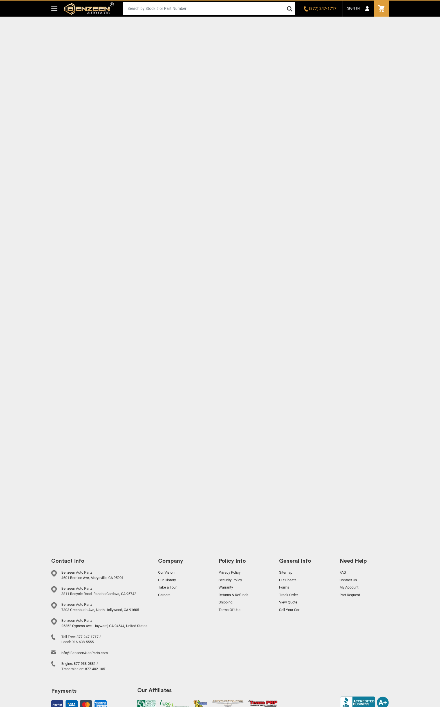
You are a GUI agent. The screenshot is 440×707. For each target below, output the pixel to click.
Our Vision (166, 572)
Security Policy (230, 580)
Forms (284, 587)
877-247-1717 (87, 637)
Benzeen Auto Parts (89, 8)
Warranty (226, 587)
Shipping (225, 602)
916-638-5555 (83, 642)
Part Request (350, 595)
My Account (349, 587)
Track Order (288, 595)
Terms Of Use (230, 610)
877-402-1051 (96, 669)
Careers (164, 595)
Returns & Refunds (233, 595)
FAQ (343, 572)
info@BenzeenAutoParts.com (84, 653)
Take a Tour (167, 587)
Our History (167, 580)
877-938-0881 (85, 663)
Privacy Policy (230, 572)
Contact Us (348, 580)
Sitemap (285, 572)
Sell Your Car (289, 610)
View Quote (288, 602)
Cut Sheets (288, 580)
